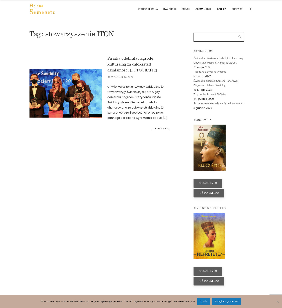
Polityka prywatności (226, 301)
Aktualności (203, 9)
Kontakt (237, 9)
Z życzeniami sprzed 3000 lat (210, 94)
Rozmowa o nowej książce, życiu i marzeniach (219, 103)
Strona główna (148, 9)
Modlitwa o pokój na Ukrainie (210, 71)
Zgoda (204, 301)
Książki (186, 9)
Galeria (221, 9)
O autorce (169, 9)
